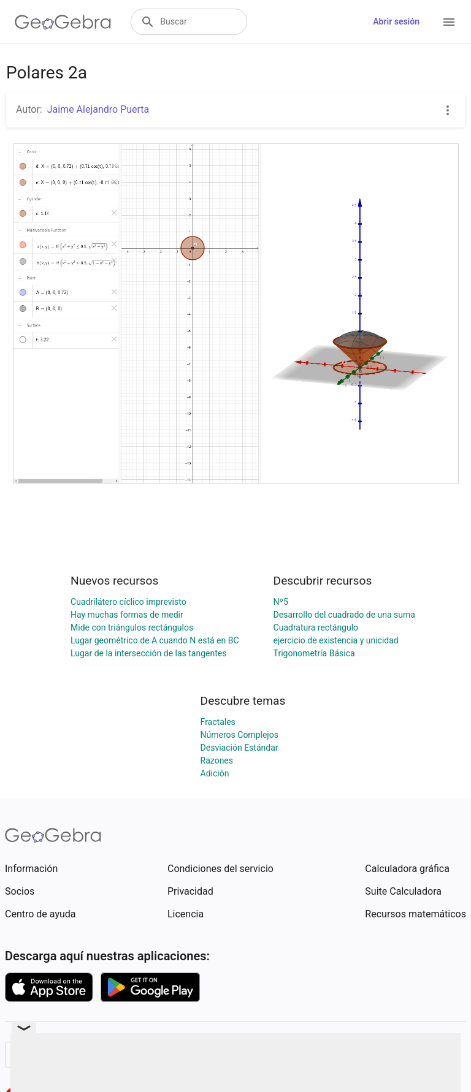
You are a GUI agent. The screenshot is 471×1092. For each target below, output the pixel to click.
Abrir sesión (396, 21)
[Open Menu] (449, 22)
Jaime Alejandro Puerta (98, 109)
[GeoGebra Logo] (63, 22)
